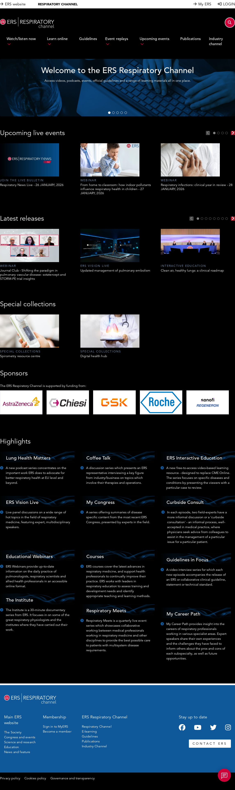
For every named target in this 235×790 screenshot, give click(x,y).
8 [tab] (227, 219)
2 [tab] (113, 113)
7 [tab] (222, 219)
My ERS (204, 4)
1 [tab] (109, 113)
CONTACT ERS (210, 744)
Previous (208, 133)
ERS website (15, 4)
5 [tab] (126, 113)
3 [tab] (117, 113)
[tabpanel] (117, 87)
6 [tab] (218, 219)
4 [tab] (122, 113)
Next (233, 133)
